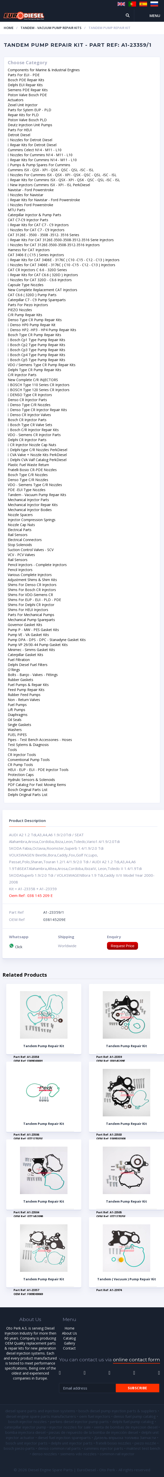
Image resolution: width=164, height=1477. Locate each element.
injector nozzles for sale (70, 1427)
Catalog (69, 1338)
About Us (69, 1333)
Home (9, 27)
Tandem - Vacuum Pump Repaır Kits (51, 27)
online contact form (136, 1360)
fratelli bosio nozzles (113, 1443)
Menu (155, 15)
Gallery (69, 1343)
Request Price (122, 946)
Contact (69, 1348)
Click (15, 946)
